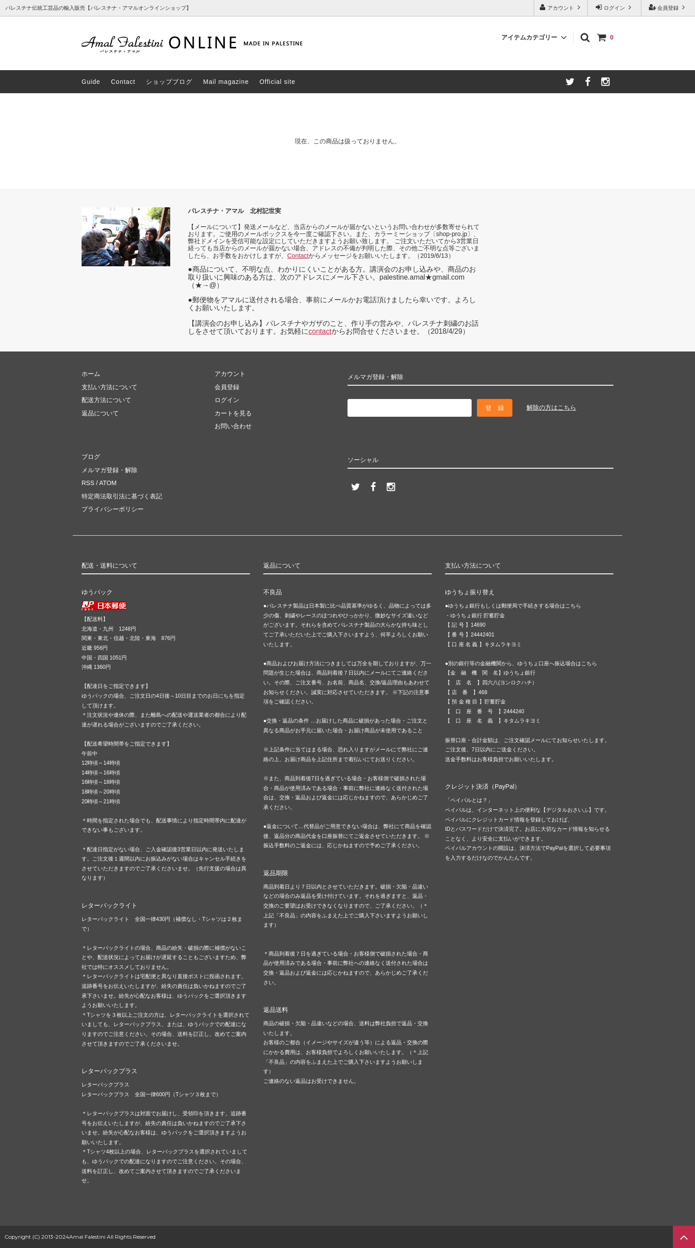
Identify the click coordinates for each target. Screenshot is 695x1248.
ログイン (614, 7)
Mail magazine (226, 81)
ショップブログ (169, 81)
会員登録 (668, 7)
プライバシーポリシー (113, 509)
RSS (88, 482)
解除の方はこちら (551, 407)
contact (320, 331)
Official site (277, 81)
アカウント (561, 7)
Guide (91, 81)
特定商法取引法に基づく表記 (122, 496)
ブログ (91, 456)
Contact (123, 81)
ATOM (108, 482)
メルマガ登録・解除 (109, 470)
